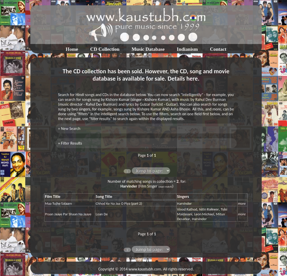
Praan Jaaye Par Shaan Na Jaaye (68, 214)
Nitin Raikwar (209, 209)
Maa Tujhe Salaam (58, 203)
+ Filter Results (70, 143)
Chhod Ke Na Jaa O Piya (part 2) (119, 203)
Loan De (102, 214)
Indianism (187, 49)
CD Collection (105, 49)
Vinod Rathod (187, 209)
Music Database (148, 49)
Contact (218, 49)
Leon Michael (204, 214)
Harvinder (184, 203)
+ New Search (69, 128)
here (192, 78)
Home (72, 49)
